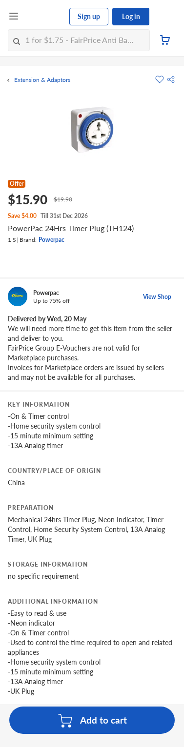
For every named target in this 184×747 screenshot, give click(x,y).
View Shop (157, 296)
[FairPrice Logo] (44, 16)
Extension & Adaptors (42, 80)
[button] (170, 79)
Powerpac (51, 239)
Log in (131, 16)
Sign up (89, 16)
